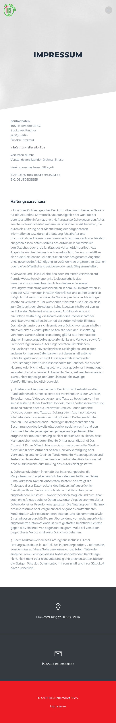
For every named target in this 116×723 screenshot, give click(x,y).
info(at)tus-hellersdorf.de (28, 147)
